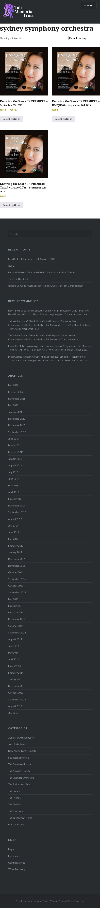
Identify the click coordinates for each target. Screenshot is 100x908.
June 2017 (13, 532)
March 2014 (14, 666)
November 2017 (16, 505)
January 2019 (15, 458)
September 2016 (17, 579)
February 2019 (15, 452)
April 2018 (13, 492)
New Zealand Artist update (22, 751)
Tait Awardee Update (19, 771)
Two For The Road (18, 279)
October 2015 (15, 585)
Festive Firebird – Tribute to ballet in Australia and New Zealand (41, 272)
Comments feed (16, 862)
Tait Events (14, 791)
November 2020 (16, 425)
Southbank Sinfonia (18, 757)
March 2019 (14, 445)
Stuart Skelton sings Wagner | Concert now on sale (60, 314)
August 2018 (15, 465)
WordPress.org (16, 869)
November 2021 (16, 398)
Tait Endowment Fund (19, 784)
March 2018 (14, 499)
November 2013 (16, 686)
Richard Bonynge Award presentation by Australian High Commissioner (45, 285)
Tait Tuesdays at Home (20, 817)
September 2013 (17, 699)
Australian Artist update (21, 737)
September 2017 (17, 512)
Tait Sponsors (15, 811)
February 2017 (15, 545)
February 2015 (15, 612)
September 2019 (17, 432)
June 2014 (13, 646)
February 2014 (15, 672)
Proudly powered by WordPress (32, 901)
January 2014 (15, 679)
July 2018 (13, 472)
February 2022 (15, 392)
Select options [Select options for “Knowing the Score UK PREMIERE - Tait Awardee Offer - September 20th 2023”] (11, 205)
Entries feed (14, 856)
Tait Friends (14, 797)
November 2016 (16, 565)
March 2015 (14, 605)
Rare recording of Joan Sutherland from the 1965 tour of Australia (53, 360)
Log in (11, 849)
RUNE (11, 265)
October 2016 (15, 572)
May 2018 (13, 485)
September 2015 (17, 592)
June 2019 (13, 438)
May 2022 (13, 385)
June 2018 (13, 478)
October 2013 (15, 692)
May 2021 (13, 405)
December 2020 (16, 418)
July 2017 (13, 525)
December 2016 (16, 559)
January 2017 (15, 552)
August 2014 (15, 639)
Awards (74, 339)
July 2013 (13, 712)
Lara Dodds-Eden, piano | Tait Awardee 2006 (31, 259)
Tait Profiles (14, 804)
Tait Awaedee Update (19, 764)
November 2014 (16, 619)
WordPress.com (75, 901)
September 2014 (17, 632)
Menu (90, 5)
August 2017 (15, 519)
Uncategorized (16, 824)
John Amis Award (17, 744)
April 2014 (13, 659)
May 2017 (13, 539)
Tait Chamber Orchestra (21, 777)
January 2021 (15, 412)
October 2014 (15, 626)
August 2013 (15, 706)
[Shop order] (84, 38)
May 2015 (13, 599)
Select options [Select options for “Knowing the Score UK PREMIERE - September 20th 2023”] (11, 118)
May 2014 (13, 652)
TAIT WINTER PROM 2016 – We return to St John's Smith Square (53, 349)
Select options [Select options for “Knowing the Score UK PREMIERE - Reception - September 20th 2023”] (63, 118)
